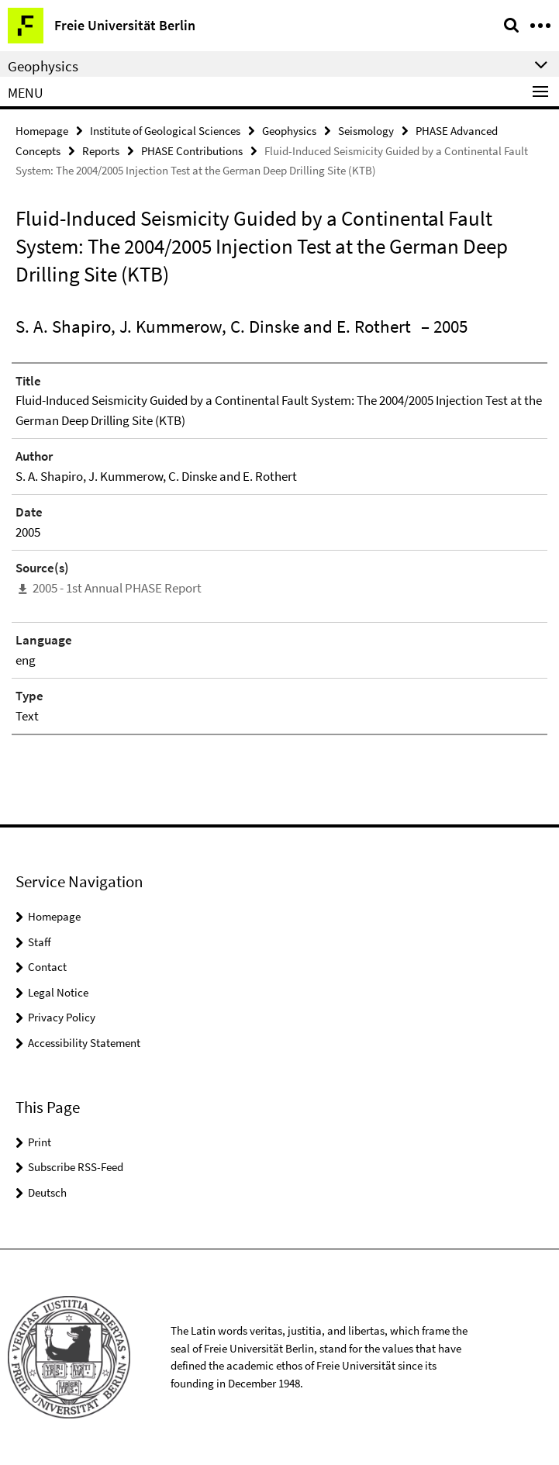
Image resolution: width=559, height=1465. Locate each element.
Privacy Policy (61, 1017)
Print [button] (39, 1142)
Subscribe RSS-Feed (75, 1166)
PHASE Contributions (192, 150)
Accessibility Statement (84, 1042)
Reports (100, 150)
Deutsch (47, 1192)
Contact (47, 966)
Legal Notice (58, 992)
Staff (39, 942)
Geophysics (289, 130)
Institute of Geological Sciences (165, 130)
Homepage (42, 130)
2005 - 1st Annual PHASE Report (117, 587)
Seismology (366, 130)
